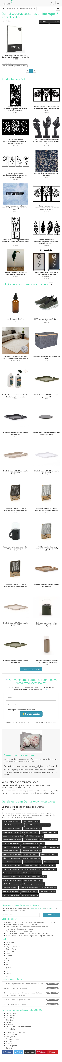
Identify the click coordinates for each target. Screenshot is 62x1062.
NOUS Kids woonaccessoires (12, 862)
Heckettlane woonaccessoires (31, 851)
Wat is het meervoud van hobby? (31, 988)
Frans (8, 944)
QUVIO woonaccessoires (11, 843)
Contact (9, 1048)
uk (7, 971)
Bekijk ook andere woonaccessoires (27, 284)
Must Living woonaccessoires (12, 829)
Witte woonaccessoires (31, 854)
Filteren (43, 22)
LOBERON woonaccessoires (29, 888)
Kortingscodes (11, 1037)
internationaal (28, 931)
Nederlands (10, 942)
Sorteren (55, 22)
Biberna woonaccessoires (11, 851)
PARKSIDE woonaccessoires (34, 836)
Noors (8, 953)
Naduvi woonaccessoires (11, 895)
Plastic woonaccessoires (48, 832)
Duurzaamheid (11, 1034)
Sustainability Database (14, 936)
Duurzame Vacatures (13, 931)
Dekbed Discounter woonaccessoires (37, 825)
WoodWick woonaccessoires (12, 840)
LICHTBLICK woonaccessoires (12, 884)
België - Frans (11, 949)
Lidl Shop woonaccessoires (32, 862)
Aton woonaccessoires (47, 865)
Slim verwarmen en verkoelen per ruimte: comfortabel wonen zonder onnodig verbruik (31, 994)
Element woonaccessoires (30, 832)
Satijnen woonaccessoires (30, 895)
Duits (8, 962)
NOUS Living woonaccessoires (33, 884)
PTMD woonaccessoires (48, 888)
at (7, 976)
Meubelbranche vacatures (15, 1032)
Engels (8, 967)
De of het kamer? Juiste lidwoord (31, 1004)
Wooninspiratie (11, 1046)
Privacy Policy (10, 1029)
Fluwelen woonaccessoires (32, 829)
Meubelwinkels (11, 1024)
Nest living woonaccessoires (12, 854)
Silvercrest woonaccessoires (12, 865)
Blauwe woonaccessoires (11, 832)
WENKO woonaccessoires (49, 854)
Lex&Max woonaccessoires (11, 821)
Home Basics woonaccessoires (12, 877)
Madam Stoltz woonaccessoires (13, 825)
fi (6, 969)
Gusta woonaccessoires (47, 891)
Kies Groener (10, 929)
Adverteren (10, 1043)
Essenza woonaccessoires (29, 891)
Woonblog (9, 1018)
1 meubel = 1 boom (13, 1039)
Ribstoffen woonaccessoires (12, 880)
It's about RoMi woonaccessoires (35, 877)
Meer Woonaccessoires (31, 669)
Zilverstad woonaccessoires (12, 873)
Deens (8, 974)
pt (7, 965)
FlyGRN (8, 924)
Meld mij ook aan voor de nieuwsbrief (20, 710)
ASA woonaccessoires (30, 865)
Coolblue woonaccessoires (50, 847)
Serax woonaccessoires (10, 891)
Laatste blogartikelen (12, 979)
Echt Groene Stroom (13, 927)
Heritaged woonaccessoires (32, 880)
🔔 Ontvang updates (31, 714)
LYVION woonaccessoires (31, 821)
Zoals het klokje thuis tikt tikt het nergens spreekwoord (31, 984)
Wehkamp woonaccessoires (32, 873)
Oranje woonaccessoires (11, 869)
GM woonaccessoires (30, 840)
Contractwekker (11, 933)
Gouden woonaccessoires (48, 840)
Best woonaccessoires (28, 869)
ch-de (8, 958)
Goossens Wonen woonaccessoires (32, 843)
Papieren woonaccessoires (31, 858)
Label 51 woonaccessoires (11, 858)
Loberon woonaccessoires (47, 869)
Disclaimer (10, 1020)
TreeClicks (9, 922)
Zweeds (9, 956)
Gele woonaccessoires (10, 888)
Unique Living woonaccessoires (13, 836)
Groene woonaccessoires (30, 847)
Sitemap (9, 1022)
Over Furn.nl (10, 1015)
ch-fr (7, 960)
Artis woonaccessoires (51, 862)
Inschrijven (52, 915)
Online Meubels (11, 1013)
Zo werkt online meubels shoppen (18, 1027)
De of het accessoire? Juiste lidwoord (31, 1000)
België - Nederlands (13, 947)
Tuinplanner (10, 1041)
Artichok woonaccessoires (11, 847)
